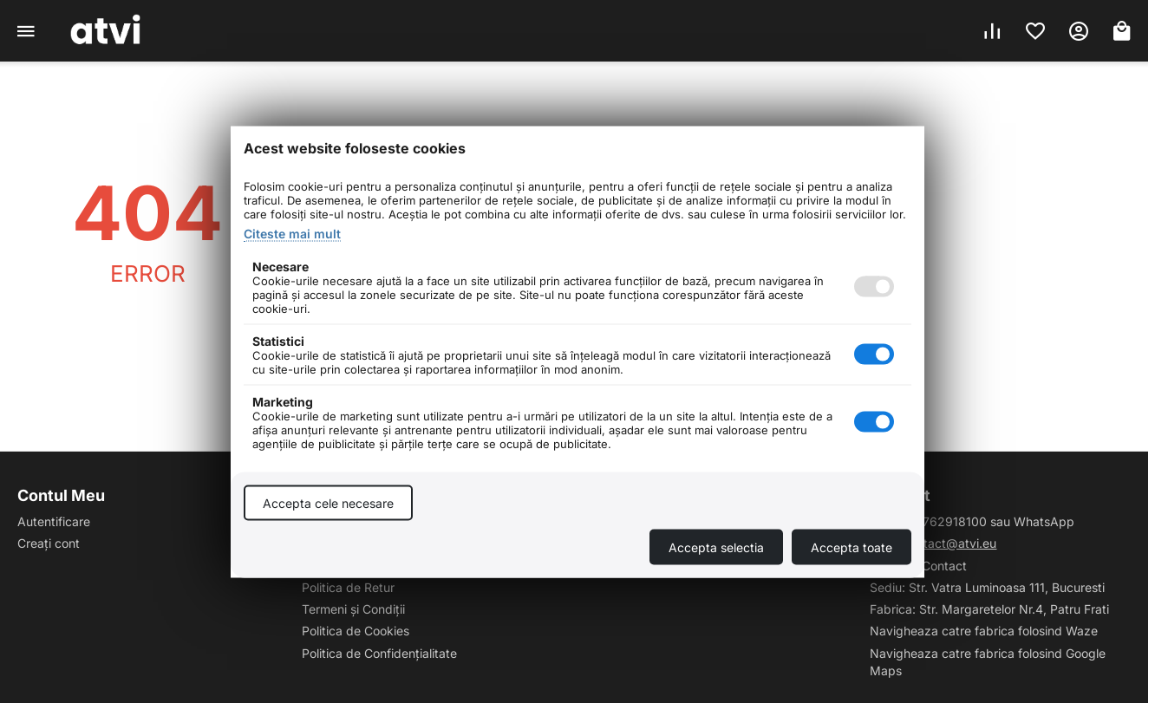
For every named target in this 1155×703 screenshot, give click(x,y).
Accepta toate (851, 546)
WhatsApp (1044, 521)
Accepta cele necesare (328, 502)
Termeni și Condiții (353, 609)
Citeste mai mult (292, 232)
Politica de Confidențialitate (379, 653)
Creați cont (48, 543)
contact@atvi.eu (949, 543)
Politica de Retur (348, 587)
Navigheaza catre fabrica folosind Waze (984, 630)
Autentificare (53, 521)
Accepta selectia (716, 546)
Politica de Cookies (355, 630)
